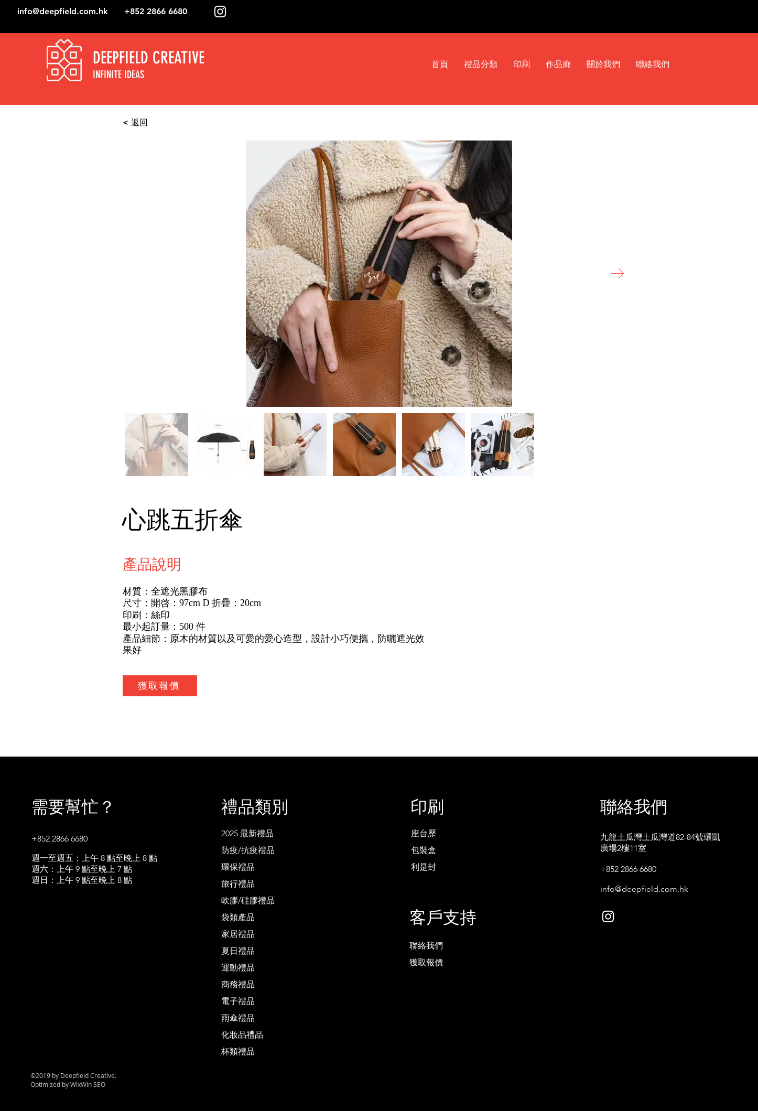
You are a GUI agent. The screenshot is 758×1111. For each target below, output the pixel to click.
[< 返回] (176, 122)
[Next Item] (617, 273)
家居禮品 (238, 934)
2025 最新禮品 (247, 833)
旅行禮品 (238, 884)
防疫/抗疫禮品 (248, 850)
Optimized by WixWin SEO (67, 1084)
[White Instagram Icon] (220, 11)
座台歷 (423, 833)
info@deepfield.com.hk (62, 11)
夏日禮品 (238, 951)
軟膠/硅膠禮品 (248, 900)
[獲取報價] (160, 685)
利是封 (423, 867)
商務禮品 (238, 984)
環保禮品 (238, 867)
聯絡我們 (426, 946)
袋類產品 (238, 917)
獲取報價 (426, 962)
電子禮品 (238, 1001)
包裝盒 (423, 850)
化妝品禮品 (242, 1035)
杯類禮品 (238, 1051)
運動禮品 (238, 968)
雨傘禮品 (238, 1018)
